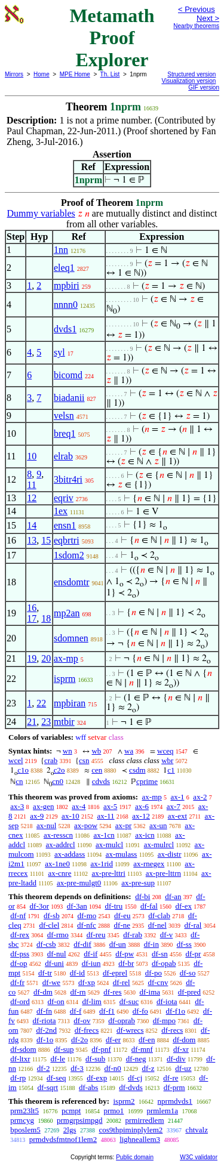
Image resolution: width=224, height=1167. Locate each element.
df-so (188, 972)
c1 (170, 769)
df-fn (44, 1011)
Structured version (191, 74)
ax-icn (144, 835)
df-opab (164, 963)
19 (31, 658)
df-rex (19, 934)
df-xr (181, 1049)
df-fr (17, 982)
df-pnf (101, 1049)
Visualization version (188, 81)
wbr (167, 760)
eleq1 (64, 268)
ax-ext (177, 815)
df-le (57, 1058)
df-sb (52, 915)
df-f (76, 1011)
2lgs (69, 1129)
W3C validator (198, 1157)
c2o (59, 769)
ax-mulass (121, 854)
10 (31, 456)
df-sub (95, 1058)
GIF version (203, 87)
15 (46, 540)
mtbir (64, 722)
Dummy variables (41, 213)
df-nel (157, 925)
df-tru (114, 906)
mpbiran (69, 703)
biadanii (69, 398)
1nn (61, 250)
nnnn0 (66, 305)
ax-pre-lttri (108, 873)
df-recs (172, 1030)
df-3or (40, 906)
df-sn (160, 953)
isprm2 (123, 1101)
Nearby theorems (196, 26)
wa (128, 750)
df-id (77, 972)
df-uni (54, 963)
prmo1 (113, 1110)
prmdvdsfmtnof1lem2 (63, 1139)
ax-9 (37, 815)
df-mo (86, 915)
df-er (113, 1039)
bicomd (68, 375)
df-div (176, 1058)
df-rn (78, 991)
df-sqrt (47, 1087)
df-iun (91, 963)
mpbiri (66, 285)
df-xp (86, 982)
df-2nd (46, 1030)
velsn (64, 415)
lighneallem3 (139, 1139)
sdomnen (71, 638)
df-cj (135, 1077)
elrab (63, 456)
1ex (60, 511)
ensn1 (65, 525)
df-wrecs (129, 1030)
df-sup (63, 1049)
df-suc (129, 1001)
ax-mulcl (109, 844)
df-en (147, 1039)
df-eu (122, 915)
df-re (170, 1077)
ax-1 (178, 796)
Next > (208, 18)
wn (67, 750)
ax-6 (142, 806)
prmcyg (22, 1120)
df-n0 (113, 1068)
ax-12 (141, 815)
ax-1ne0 (57, 863)
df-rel (121, 982)
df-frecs (87, 1030)
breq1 (64, 433)
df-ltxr (20, 1058)
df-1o (44, 1039)
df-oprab (121, 1020)
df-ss (184, 944)
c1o (23, 769)
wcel (15, 760)
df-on (56, 1001)
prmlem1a (162, 1110)
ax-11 (105, 815)
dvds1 (65, 329)
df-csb (46, 944)
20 (46, 658)
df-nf (18, 915)
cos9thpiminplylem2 (130, 1129)
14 (31, 525)
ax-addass (69, 854)
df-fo (140, 1011)
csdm (137, 769)
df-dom (184, 1039)
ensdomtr (72, 582)
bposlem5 (25, 1129)
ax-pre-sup (138, 882)
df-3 (77, 1068)
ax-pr (123, 825)
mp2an (67, 613)
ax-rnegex (148, 863)
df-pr (193, 953)
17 (31, 618)
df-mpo (164, 1020)
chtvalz (196, 1129)
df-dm (43, 991)
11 (31, 485)
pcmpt (71, 1110)
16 (31, 608)
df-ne (122, 925)
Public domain (135, 1157)
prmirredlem (144, 1120)
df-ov (81, 1020)
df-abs (89, 1087)
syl (59, 352)
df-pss (19, 953)
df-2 (43, 1068)
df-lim (92, 1001)
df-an (173, 896)
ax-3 (17, 806)
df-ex (184, 906)
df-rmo (58, 934)
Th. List (110, 74)
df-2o (79, 1039)
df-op (18, 963)
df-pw (124, 953)
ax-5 (110, 806)
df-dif (82, 944)
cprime (147, 781)
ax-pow (85, 825)
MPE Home (75, 74)
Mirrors (14, 74)
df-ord (20, 1001)
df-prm (174, 1087)
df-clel (49, 925)
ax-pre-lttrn (163, 873)
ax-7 (173, 806)
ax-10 (70, 815)
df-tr (45, 972)
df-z (148, 1068)
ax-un (158, 825)
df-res (112, 991)
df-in (151, 944)
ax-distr (170, 854)
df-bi (142, 896)
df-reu (96, 934)
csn (84, 760)
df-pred (189, 991)
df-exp (97, 1077)
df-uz (183, 1068)
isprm (64, 679)
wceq (165, 750)
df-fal (149, 906)
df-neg (136, 1058)
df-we (51, 982)
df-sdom (23, 1049)
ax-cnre (59, 873)
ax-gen (43, 806)
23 (46, 722)
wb (96, 750)
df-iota (167, 1001)
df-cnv (158, 982)
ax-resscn (58, 835)
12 (31, 498)
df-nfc (86, 925)
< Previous (196, 9)
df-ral (193, 925)
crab (50, 760)
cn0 (57, 781)
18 (46, 618)
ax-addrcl (60, 844)
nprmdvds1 (175, 1101)
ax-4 (78, 806)
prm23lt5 (24, 1110)
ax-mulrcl (159, 844)
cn (19, 781)
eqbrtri (66, 540)
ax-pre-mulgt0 (79, 882)
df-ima (149, 991)
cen (96, 769)
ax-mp (66, 658)
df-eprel (115, 972)
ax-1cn (103, 835)
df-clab (159, 915)
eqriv (63, 498)
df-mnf (142, 1049)
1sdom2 (69, 555)
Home (41, 74)
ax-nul (46, 825)
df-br (126, 963)
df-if (90, 953)
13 (31, 540)
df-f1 (107, 1011)
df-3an (77, 906)
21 (31, 722)
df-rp (18, 1077)
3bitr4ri (68, 479)
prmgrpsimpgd (80, 1120)
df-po (153, 972)
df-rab (132, 934)
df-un (117, 944)
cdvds (101, 781)
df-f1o (176, 1011)
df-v (166, 934)
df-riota (44, 1020)
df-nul (56, 953)
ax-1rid (101, 863)
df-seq (56, 1077)
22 (41, 703)
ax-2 (200, 796)
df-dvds (131, 1087)
